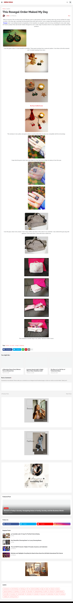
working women (13, 596)
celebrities (16, 591)
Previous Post (5, 393)
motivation (36, 594)
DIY (27, 588)
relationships (50, 594)
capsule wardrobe (7, 591)
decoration (30, 591)
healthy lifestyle (59, 591)
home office (6, 594)
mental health (21, 594)
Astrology (22, 588)
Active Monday (14, 588)
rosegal (17, 345)
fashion (8, 8)
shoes (56, 594)
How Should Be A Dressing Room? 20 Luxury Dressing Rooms (26, 540)
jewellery (13, 594)
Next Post (68, 393)
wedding (5, 596)
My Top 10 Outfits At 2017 (36, 105)
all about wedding (35, 588)
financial (52, 591)
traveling (62, 594)
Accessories (6, 588)
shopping (21, 345)
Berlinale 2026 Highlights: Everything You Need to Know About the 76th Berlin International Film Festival (37, 553)
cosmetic (23, 591)
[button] (2, 2)
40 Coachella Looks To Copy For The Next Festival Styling (25, 534)
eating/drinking (38, 591)
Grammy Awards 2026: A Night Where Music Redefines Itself (35, 370)
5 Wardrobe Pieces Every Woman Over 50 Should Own (12, 370)
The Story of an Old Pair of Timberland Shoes (58, 370)
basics (47, 588)
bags (42, 588)
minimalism (29, 594)
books (57, 588)
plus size (43, 594)
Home (4, 8)
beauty (52, 588)
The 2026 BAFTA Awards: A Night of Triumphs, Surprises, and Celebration (29, 546)
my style (12, 345)
